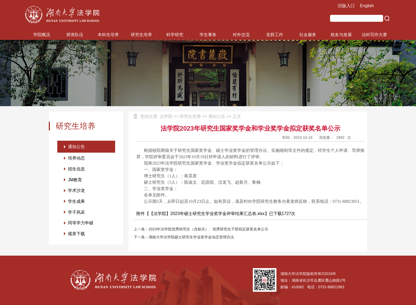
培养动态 (76, 158)
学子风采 (76, 213)
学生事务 (208, 34)
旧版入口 (346, 5)
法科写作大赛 (374, 34)
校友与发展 (341, 34)
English (367, 5)
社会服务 (307, 34)
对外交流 (241, 34)
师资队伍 (74, 34)
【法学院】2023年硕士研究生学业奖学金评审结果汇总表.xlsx (207, 213)
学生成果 (76, 202)
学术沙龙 (76, 191)
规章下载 (76, 234)
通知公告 (76, 146)
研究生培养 (141, 34)
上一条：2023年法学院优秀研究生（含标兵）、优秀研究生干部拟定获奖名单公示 (201, 229)
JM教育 (75, 180)
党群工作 (274, 34)
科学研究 (174, 34)
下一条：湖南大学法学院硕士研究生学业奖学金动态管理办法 (184, 237)
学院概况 (41, 34)
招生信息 (76, 169)
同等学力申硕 (80, 223)
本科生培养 (108, 34)
